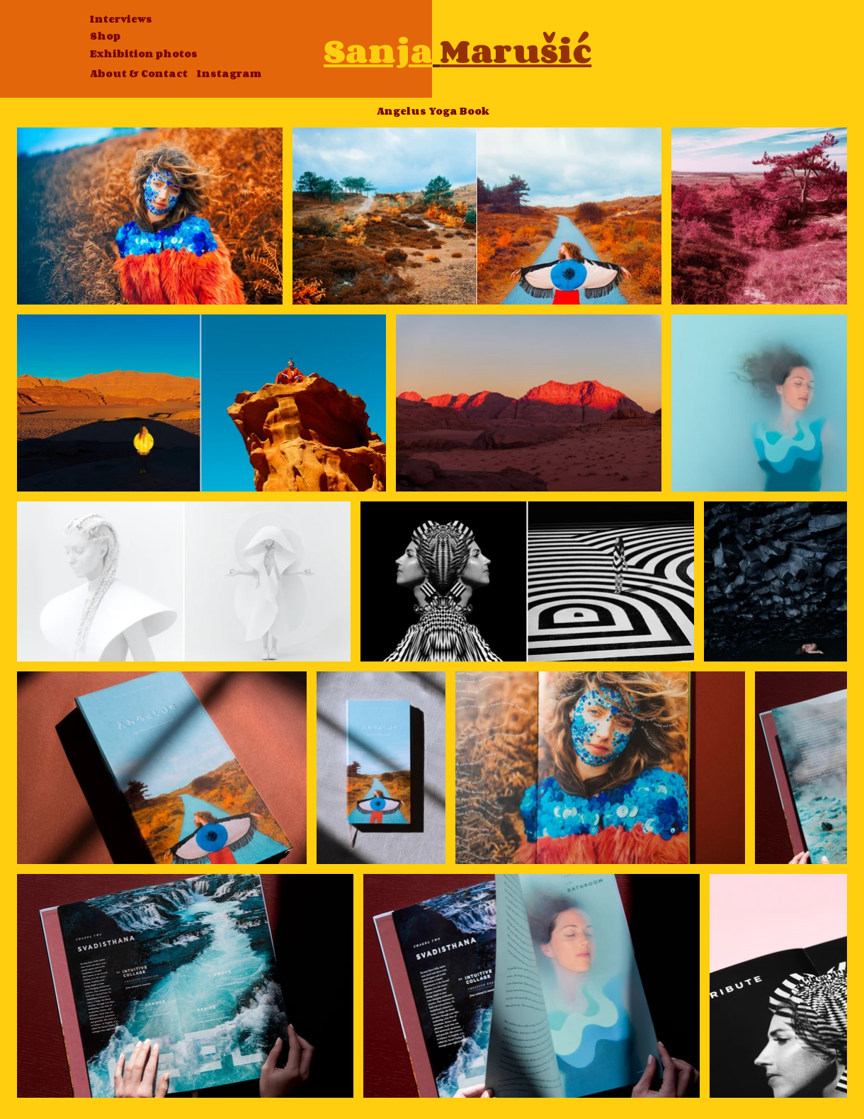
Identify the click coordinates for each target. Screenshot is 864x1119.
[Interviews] (121, 19)
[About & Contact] (139, 74)
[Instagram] (229, 74)
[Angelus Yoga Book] (433, 111)
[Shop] (105, 36)
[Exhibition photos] (144, 54)
